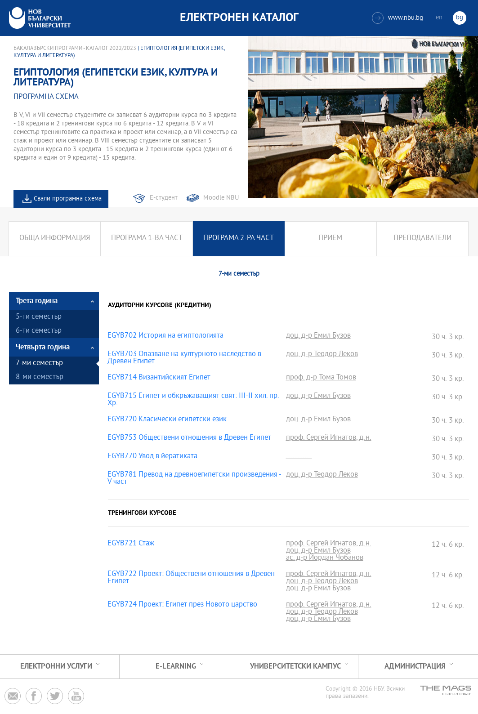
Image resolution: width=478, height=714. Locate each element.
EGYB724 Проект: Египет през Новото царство (182, 605)
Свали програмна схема (68, 199)
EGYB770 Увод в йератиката (152, 456)
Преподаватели (422, 238)
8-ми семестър (39, 377)
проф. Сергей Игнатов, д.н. (328, 438)
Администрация (415, 666)
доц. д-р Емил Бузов (318, 336)
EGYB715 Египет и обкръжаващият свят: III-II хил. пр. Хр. (193, 400)
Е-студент (164, 198)
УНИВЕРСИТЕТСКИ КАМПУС (295, 666)
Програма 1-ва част (147, 238)
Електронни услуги (56, 666)
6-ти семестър (39, 331)
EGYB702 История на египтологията (165, 336)
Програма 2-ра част (238, 238)
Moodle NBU (221, 198)
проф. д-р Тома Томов (321, 378)
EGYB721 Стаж (130, 544)
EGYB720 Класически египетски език (167, 420)
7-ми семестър (39, 363)
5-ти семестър (39, 317)
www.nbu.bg (397, 18)
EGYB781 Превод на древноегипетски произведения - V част (194, 479)
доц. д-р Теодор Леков (322, 354)
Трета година (37, 301)
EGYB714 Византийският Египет (158, 378)
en (439, 17)
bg (459, 17)
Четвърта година (43, 347)
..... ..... (299, 456)
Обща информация (54, 238)
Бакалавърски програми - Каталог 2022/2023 (74, 48)
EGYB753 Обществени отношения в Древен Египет (189, 438)
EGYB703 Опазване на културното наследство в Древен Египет (184, 358)
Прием (330, 238)
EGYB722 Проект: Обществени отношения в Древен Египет (191, 578)
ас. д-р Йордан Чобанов (324, 558)
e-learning (176, 666)
